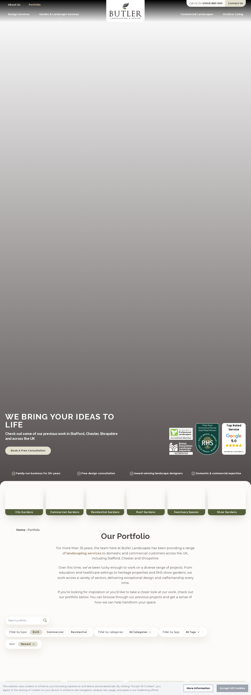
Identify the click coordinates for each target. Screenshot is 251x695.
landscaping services (83, 548)
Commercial (55, 627)
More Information (198, 688)
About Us (14, 4)
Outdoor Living (233, 14)
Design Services (18, 14)
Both (36, 627)
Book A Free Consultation (28, 450)
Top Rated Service (233, 427)
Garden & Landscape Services (59, 16)
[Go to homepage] (125, 11)
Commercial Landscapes (197, 14)
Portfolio (35, 4)
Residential (79, 627)
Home (20, 525)
